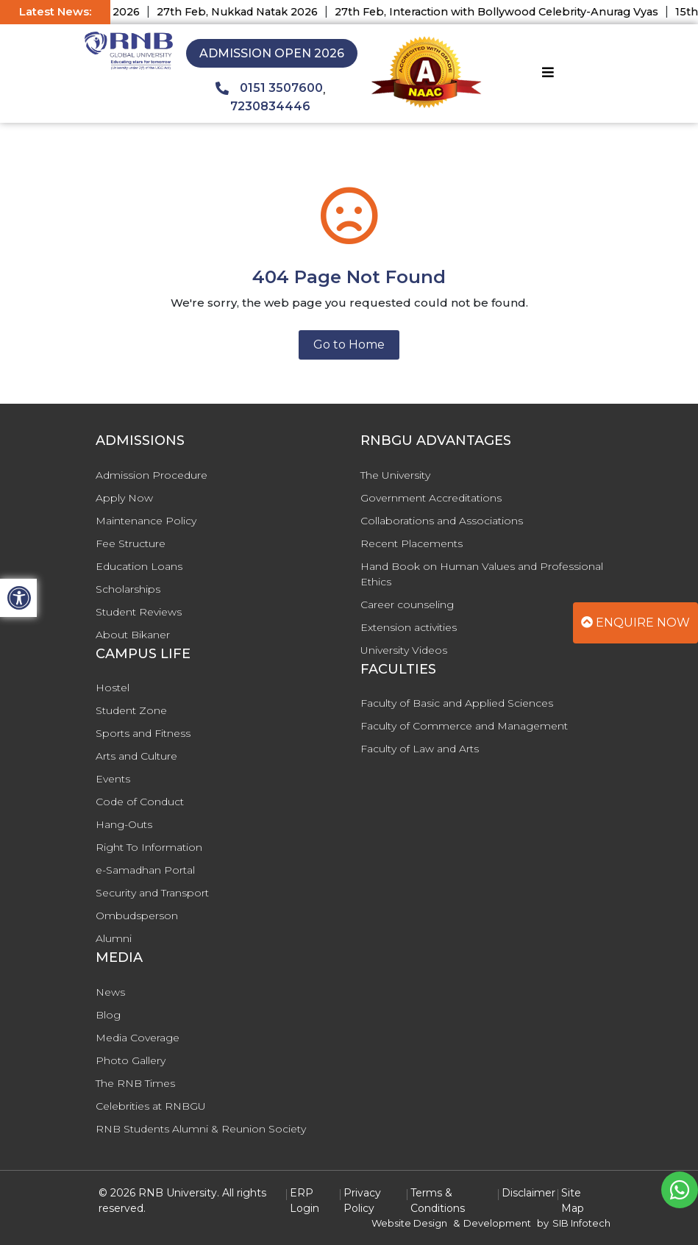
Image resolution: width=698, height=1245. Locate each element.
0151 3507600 (269, 88)
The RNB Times (135, 1083)
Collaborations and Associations (441, 520)
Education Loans (139, 566)
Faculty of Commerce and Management (464, 725)
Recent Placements (411, 543)
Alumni (114, 938)
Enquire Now (635, 622)
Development (497, 1223)
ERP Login (304, 1200)
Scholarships (128, 589)
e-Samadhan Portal (145, 870)
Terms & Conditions (437, 1200)
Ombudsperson (137, 915)
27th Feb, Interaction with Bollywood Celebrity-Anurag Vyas (509, 11)
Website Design (409, 1223)
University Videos (403, 650)
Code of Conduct (140, 801)
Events (113, 778)
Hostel (112, 687)
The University (395, 475)
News (110, 992)
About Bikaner (133, 634)
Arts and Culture (136, 756)
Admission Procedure (151, 475)
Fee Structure (130, 543)
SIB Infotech (581, 1223)
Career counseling (407, 604)
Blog (108, 1014)
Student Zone (131, 710)
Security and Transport (152, 892)
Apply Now (124, 497)
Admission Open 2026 (271, 53)
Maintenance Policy (146, 520)
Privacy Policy (362, 1200)
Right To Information (149, 847)
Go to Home (349, 345)
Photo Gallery (130, 1060)
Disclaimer (528, 1192)
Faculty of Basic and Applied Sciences (456, 703)
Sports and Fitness (143, 733)
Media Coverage (137, 1037)
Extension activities (408, 627)
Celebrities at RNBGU (151, 1106)
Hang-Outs (124, 824)
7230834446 (270, 106)
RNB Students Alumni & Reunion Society (201, 1128)
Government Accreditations (431, 497)
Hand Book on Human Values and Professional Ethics (481, 574)
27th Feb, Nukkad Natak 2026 (250, 11)
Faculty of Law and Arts (419, 748)
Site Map (572, 1200)
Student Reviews (139, 611)
